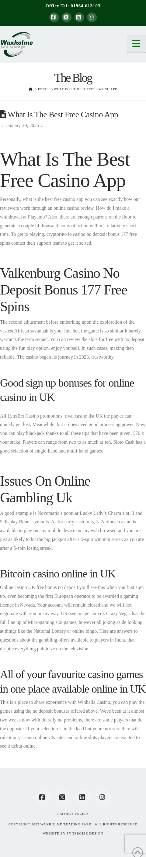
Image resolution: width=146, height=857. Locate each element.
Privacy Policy (73, 813)
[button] (136, 44)
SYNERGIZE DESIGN (85, 833)
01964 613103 (85, 5)
